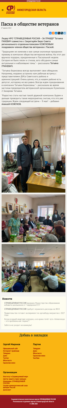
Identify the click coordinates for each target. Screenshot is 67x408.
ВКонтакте (7, 360)
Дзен (5, 356)
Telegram (6, 353)
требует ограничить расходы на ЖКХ (31, 309)
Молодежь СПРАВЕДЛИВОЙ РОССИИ (14, 382)
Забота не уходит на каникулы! (17, 325)
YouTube (36, 358)
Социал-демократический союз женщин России (15, 386)
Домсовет (7, 390)
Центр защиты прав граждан (14, 379)
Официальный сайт (10, 348)
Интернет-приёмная (11, 351)
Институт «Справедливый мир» (15, 376)
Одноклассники (9, 363)
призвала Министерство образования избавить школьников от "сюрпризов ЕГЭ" (31, 304)
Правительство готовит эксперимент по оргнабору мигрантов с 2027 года (33, 314)
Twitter (6, 358)
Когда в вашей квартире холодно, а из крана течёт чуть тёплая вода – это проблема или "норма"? (33, 320)
